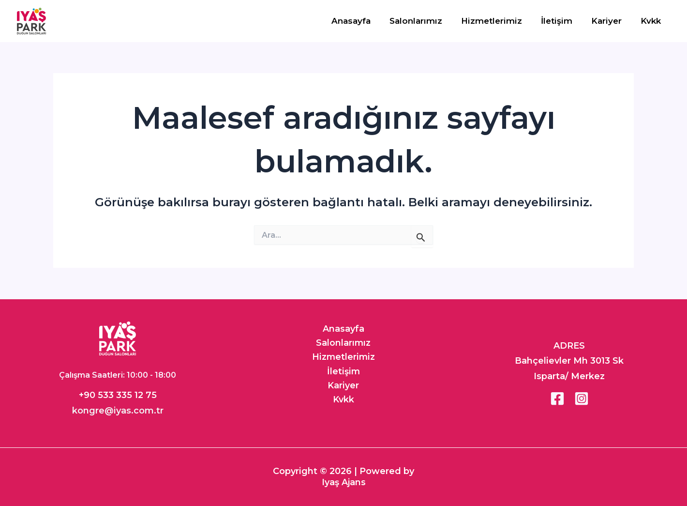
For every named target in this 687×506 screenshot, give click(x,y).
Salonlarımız (426, 21)
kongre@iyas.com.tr (118, 410)
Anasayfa (364, 21)
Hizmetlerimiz (499, 21)
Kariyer (610, 21)
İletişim (562, 21)
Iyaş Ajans (344, 481)
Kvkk (652, 21)
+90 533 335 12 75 (118, 395)
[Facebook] (557, 398)
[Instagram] (581, 398)
